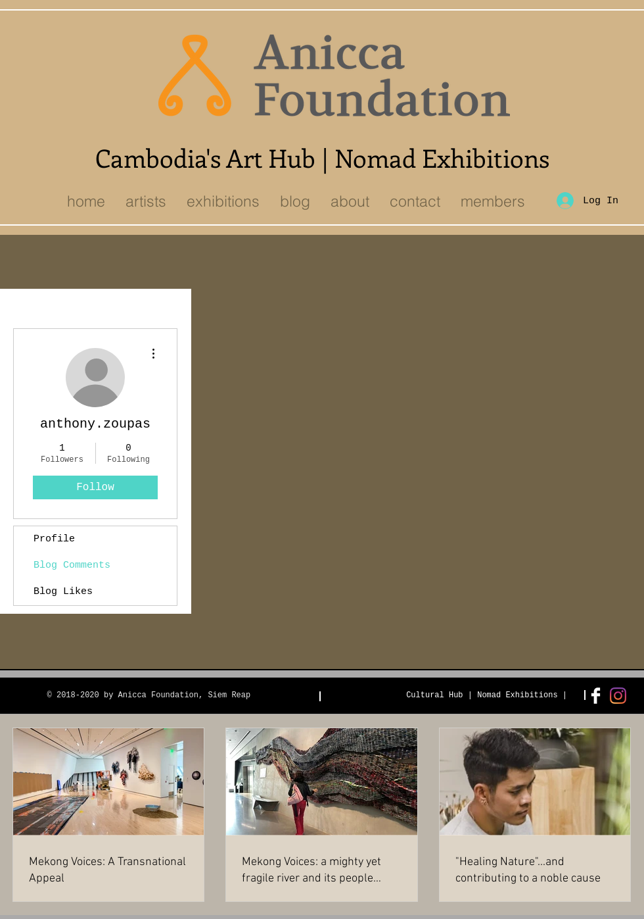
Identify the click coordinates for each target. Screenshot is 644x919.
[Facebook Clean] (595, 695)
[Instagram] (618, 695)
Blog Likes (63, 591)
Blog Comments (72, 565)
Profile (54, 539)
